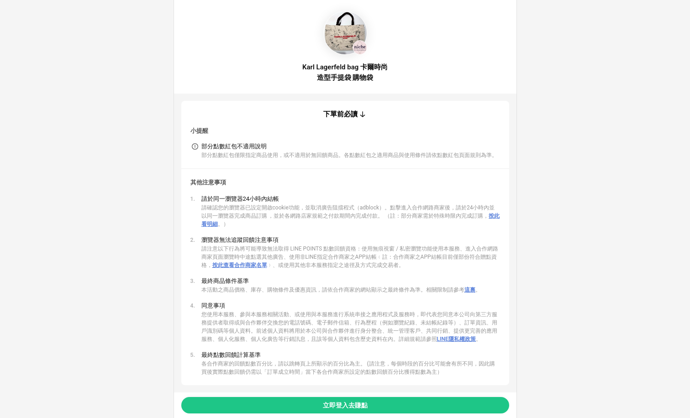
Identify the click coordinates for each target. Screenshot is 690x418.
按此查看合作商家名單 (239, 265)
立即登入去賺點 (345, 405)
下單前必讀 (340, 114)
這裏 (469, 290)
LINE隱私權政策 (456, 339)
